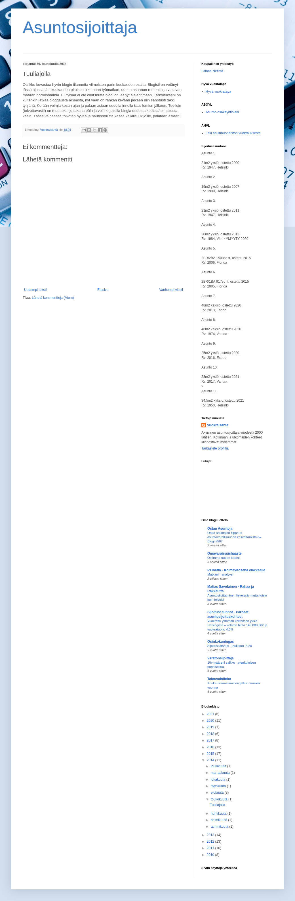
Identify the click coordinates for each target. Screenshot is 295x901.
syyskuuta (219, 786)
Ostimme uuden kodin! (223, 557)
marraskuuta (221, 773)
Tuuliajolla (217, 805)
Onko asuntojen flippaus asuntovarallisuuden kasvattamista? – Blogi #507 (234, 537)
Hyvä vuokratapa (218, 91)
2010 (211, 855)
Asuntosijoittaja (80, 27)
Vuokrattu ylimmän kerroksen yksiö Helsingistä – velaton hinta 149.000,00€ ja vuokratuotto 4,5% (237, 625)
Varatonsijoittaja (220, 658)
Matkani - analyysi (220, 574)
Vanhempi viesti (171, 290)
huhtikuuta (219, 813)
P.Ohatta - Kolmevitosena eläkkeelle (236, 570)
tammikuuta (220, 826)
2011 (211, 848)
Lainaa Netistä (212, 71)
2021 (211, 714)
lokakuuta (218, 779)
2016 (211, 747)
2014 (211, 760)
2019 (211, 727)
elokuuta (218, 793)
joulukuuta (219, 766)
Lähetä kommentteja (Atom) (53, 298)
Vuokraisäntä (217, 425)
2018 (211, 734)
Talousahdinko (219, 679)
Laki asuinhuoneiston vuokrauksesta (233, 133)
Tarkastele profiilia (215, 448)
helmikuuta (219, 820)
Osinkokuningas (220, 642)
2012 (211, 842)
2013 (211, 835)
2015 (211, 754)
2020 (211, 721)
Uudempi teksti (35, 290)
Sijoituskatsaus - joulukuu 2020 (229, 645)
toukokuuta (219, 799)
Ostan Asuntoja (219, 529)
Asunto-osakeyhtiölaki (222, 112)
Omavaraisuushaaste (224, 553)
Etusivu (102, 290)
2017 (211, 740)
